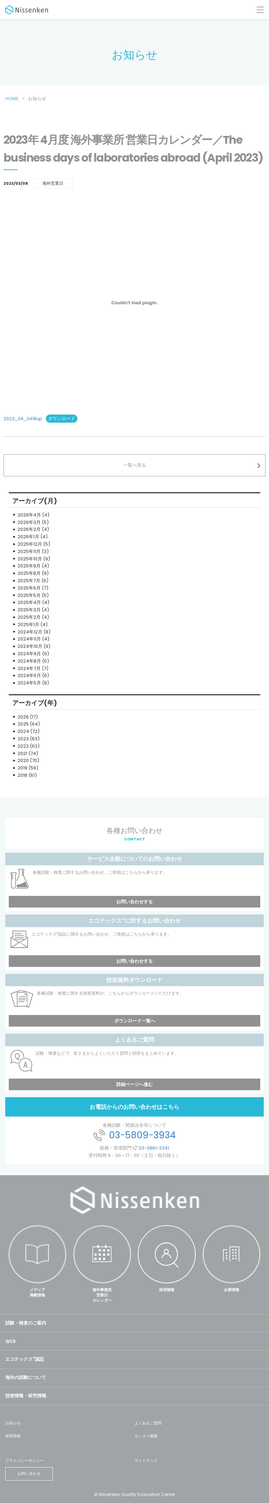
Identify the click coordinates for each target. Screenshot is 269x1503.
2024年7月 (29, 668)
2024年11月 (29, 639)
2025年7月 (29, 580)
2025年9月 (29, 565)
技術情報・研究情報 (25, 1395)
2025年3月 (29, 609)
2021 (22, 753)
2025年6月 (29, 588)
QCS (10, 1341)
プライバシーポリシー (24, 1460)
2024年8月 (29, 661)
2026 (23, 717)
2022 (23, 746)
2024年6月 (29, 675)
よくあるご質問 (147, 1423)
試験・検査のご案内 (25, 1323)
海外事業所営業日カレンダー (102, 1295)
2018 (22, 775)
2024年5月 (29, 682)
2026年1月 (28, 536)
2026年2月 (29, 529)
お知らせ (13, 1423)
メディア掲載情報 (37, 1292)
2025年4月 (29, 602)
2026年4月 (29, 515)
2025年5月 (29, 595)
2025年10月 (30, 558)
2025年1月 (28, 624)
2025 (23, 724)
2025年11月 (29, 551)
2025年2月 (29, 617)
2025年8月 (29, 573)
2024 (23, 731)
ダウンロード (61, 419)
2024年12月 (30, 632)
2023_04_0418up (23, 419)
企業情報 (231, 1290)
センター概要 (146, 1436)
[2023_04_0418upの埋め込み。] (134, 302)
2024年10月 (30, 646)
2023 (23, 738)
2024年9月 (29, 653)
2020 (23, 760)
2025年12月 (30, 544)
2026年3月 (29, 522)
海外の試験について (25, 1377)
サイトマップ (146, 1460)
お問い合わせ (29, 1473)
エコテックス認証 (24, 1359)
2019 (22, 767)
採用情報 (166, 1290)
